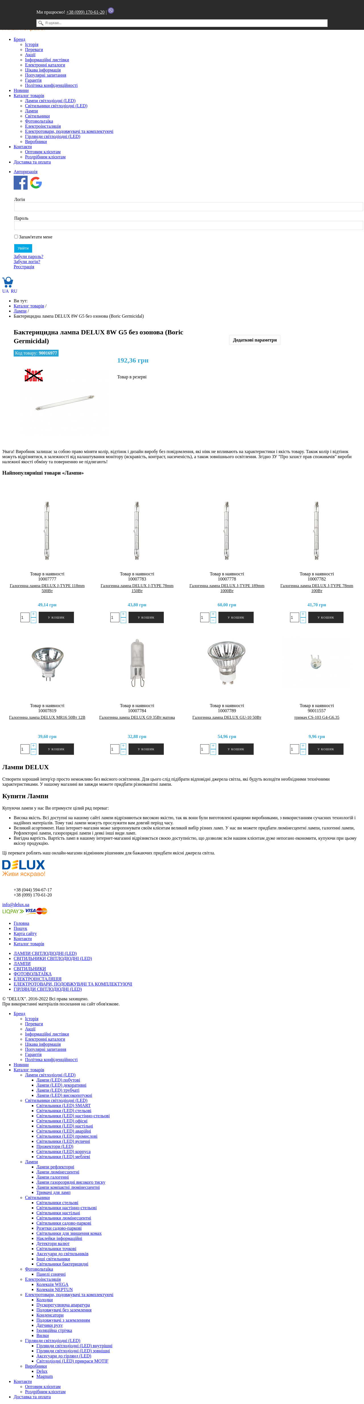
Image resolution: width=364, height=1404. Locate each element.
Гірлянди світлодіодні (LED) (52, 136)
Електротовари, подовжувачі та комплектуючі (69, 131)
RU (14, 291)
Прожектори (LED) (54, 1146)
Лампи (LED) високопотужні (64, 1095)
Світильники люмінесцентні (63, 1218)
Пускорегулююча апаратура (63, 1304)
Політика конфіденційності (51, 85)
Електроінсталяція (43, 126)
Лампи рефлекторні (55, 1166)
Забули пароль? (28, 256)
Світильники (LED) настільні (64, 1126)
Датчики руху (49, 1325)
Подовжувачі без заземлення (64, 1309)
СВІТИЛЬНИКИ (30, 968)
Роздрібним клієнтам (45, 156)
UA (6, 291)
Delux (41, 1371)
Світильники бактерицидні (62, 1263)
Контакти (23, 146)
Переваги (34, 49)
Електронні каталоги (45, 64)
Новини (21, 90)
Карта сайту (25, 933)
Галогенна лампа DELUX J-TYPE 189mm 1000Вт (226, 588)
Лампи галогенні (52, 1177)
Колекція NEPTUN (54, 1289)
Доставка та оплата (32, 162)
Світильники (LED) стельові (63, 1110)
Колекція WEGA (52, 1284)
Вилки (42, 1335)
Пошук (20, 928)
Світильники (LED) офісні (62, 1120)
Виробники (36, 141)
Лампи (31, 110)
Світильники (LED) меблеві (63, 1156)
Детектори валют (53, 1243)
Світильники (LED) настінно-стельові (73, 1115)
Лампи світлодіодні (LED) (50, 100)
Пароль (21, 218)
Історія (31, 44)
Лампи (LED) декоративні (61, 1085)
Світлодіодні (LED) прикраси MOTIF (72, 1361)
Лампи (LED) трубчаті (57, 1090)
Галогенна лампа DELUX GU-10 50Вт (227, 717)
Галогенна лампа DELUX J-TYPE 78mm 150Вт (137, 588)
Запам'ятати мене (33, 236)
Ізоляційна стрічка (54, 1330)
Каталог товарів (29, 95)
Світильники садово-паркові (63, 1223)
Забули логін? (27, 261)
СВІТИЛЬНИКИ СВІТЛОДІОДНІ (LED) (53, 958)
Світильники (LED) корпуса (63, 1151)
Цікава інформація (43, 70)
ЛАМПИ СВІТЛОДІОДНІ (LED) (45, 953)
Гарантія (33, 80)
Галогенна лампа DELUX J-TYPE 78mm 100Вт (316, 588)
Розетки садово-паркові (59, 1228)
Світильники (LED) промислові (67, 1136)
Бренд (19, 39)
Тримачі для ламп (53, 1192)
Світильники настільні (58, 1212)
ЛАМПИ (22, 963)
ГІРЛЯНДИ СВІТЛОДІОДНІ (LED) (48, 989)
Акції (30, 54)
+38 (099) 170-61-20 (85, 12)
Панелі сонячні (51, 1274)
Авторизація (26, 171)
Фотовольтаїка (39, 121)
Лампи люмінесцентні (57, 1172)
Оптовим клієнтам (43, 151)
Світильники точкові (56, 1248)
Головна (21, 923)
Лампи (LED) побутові (58, 1080)
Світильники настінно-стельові (66, 1207)
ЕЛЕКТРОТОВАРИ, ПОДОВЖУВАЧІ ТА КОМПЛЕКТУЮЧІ (73, 984)
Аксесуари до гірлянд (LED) (63, 1355)
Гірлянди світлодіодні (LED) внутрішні (74, 1345)
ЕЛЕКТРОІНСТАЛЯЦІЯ (37, 978)
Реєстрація (24, 266)
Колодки (44, 1299)
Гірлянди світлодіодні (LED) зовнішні (73, 1350)
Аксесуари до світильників (62, 1253)
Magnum (44, 1376)
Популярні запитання (45, 75)
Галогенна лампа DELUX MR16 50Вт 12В (47, 717)
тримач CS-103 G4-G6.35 (316, 717)
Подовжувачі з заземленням (63, 1320)
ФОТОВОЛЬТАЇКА (33, 973)
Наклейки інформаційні (59, 1238)
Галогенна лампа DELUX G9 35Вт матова (137, 717)
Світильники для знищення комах (69, 1233)
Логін (19, 199)
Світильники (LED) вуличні (63, 1141)
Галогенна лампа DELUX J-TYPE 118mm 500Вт (47, 588)
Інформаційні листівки (47, 59)
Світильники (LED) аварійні (63, 1131)
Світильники (37, 116)
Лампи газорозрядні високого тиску (70, 1182)
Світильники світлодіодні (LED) (56, 105)
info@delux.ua (15, 904)
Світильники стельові (57, 1202)
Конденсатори (50, 1315)
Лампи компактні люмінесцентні (68, 1187)
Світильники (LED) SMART (63, 1105)
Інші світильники (53, 1258)
